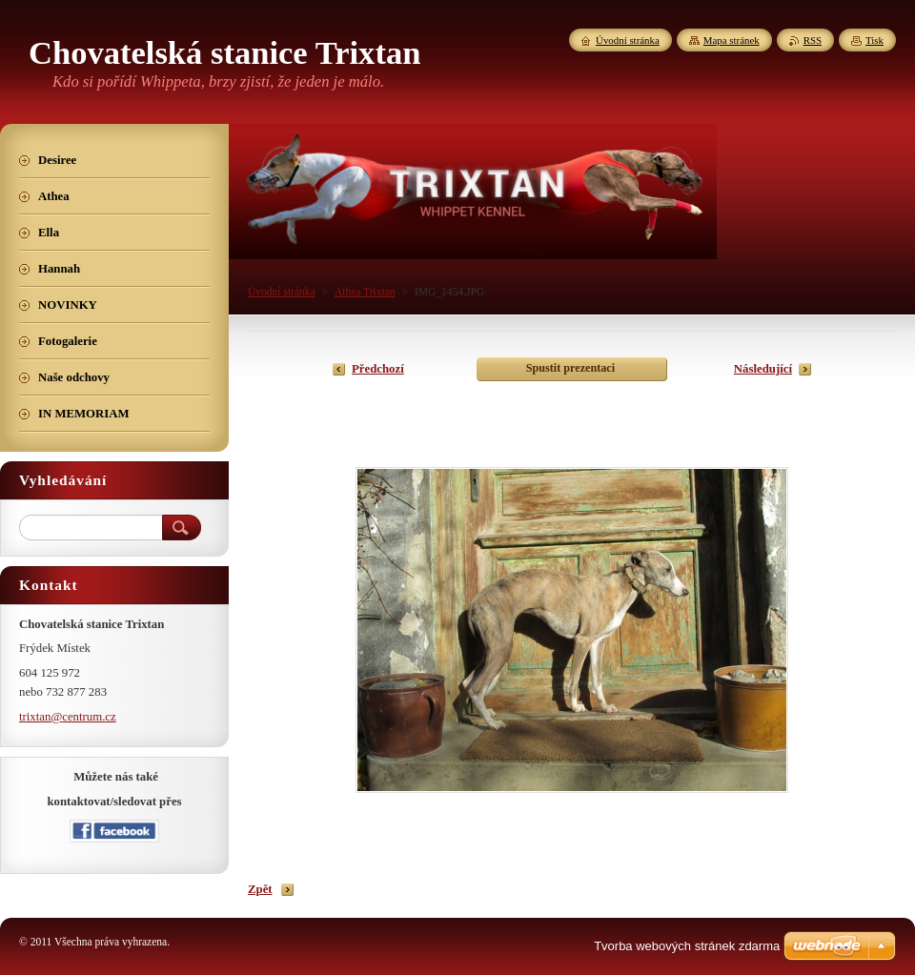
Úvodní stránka (281, 291)
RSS (812, 40)
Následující (763, 369)
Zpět (260, 889)
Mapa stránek (731, 40)
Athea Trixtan (365, 291)
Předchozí (378, 369)
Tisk (874, 40)
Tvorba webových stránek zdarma (687, 946)
